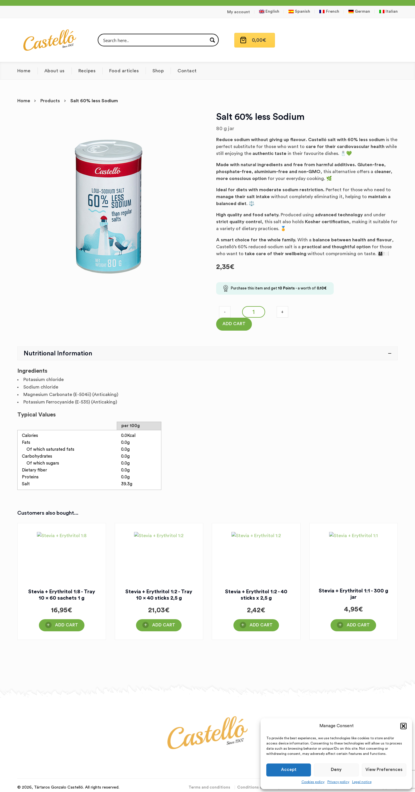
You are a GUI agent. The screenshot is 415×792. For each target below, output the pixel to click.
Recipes (86, 71)
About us (54, 71)
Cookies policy (313, 782)
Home (24, 71)
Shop (158, 71)
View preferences (383, 770)
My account (238, 12)
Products (50, 100)
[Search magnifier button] (212, 40)
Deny (336, 770)
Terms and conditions (209, 787)
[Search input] (154, 40)
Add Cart (234, 324)
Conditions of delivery (258, 787)
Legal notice (361, 782)
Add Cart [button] (66, 625)
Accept (289, 770)
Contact (187, 71)
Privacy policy (338, 782)
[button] (403, 726)
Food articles (124, 71)
